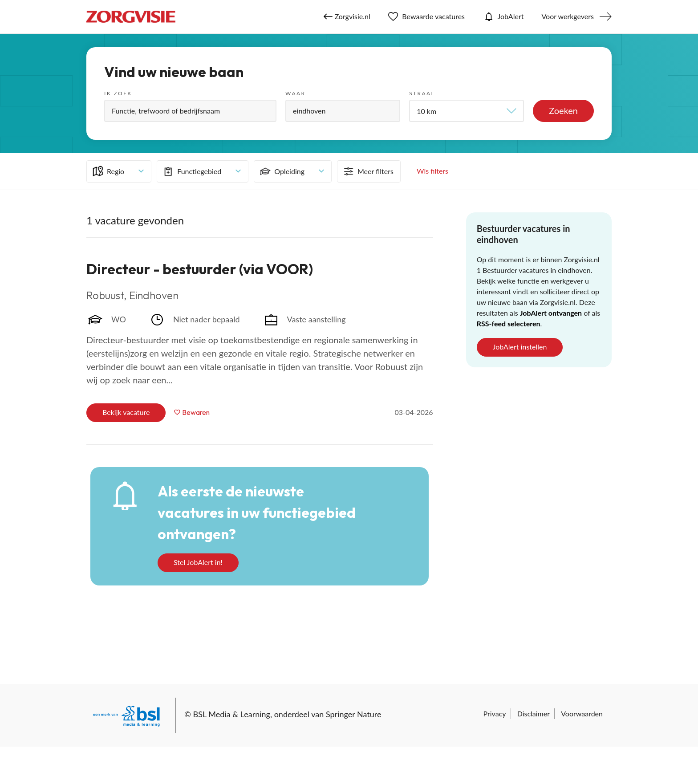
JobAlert (503, 16)
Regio (107, 171)
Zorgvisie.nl (347, 16)
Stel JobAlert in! (198, 562)
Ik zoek (118, 93)
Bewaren (196, 412)
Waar (295, 93)
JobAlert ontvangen (551, 313)
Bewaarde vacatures (426, 16)
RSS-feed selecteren (508, 323)
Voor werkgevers (567, 16)
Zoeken (563, 110)
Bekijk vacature (126, 412)
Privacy (494, 713)
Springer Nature (353, 714)
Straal (422, 93)
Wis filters (432, 171)
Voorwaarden (582, 713)
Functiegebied (191, 171)
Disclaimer (533, 713)
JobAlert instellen (520, 346)
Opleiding (281, 171)
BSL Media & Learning (231, 714)
